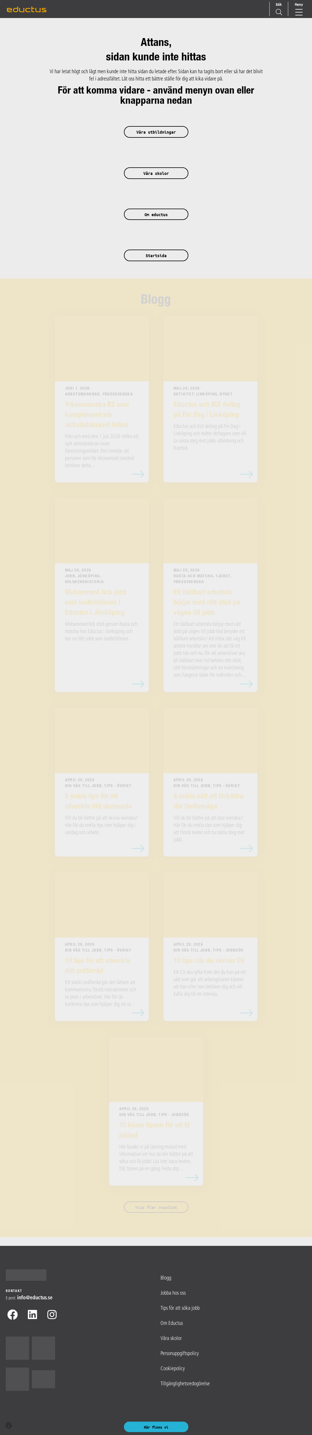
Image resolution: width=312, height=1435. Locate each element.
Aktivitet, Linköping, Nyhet (203, 395)
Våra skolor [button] (156, 173)
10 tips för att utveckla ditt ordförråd (97, 966)
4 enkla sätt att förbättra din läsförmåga (209, 802)
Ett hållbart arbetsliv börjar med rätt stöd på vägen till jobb (207, 603)
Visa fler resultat (156, 1207)
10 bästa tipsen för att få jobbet (154, 1131)
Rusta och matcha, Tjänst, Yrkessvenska (202, 579)
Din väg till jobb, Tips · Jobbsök (209, 951)
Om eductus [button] (156, 214)
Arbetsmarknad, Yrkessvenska (99, 395)
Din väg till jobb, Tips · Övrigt (98, 786)
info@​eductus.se (35, 1298)
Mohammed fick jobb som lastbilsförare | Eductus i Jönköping (96, 603)
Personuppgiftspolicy (179, 1354)
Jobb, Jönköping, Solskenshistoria (84, 579)
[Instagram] (52, 1316)
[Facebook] (12, 1316)
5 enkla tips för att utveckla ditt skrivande (98, 802)
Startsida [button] (156, 255)
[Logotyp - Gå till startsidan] (28, 1274)
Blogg (156, 300)
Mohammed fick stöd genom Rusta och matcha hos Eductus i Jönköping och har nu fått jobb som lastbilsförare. (101, 632)
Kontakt (14, 1291)
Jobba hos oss (173, 1293)
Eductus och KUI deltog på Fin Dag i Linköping (207, 410)
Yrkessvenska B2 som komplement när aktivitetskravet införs (97, 415)
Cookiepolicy (172, 1369)
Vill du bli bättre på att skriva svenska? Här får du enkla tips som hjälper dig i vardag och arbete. (101, 826)
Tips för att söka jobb (180, 1308)
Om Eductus (171, 1323)
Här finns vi (156, 1427)
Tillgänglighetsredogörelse (185, 1384)
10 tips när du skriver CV (209, 961)
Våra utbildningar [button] (156, 132)
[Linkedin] (32, 1316)
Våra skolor (171, 1338)
